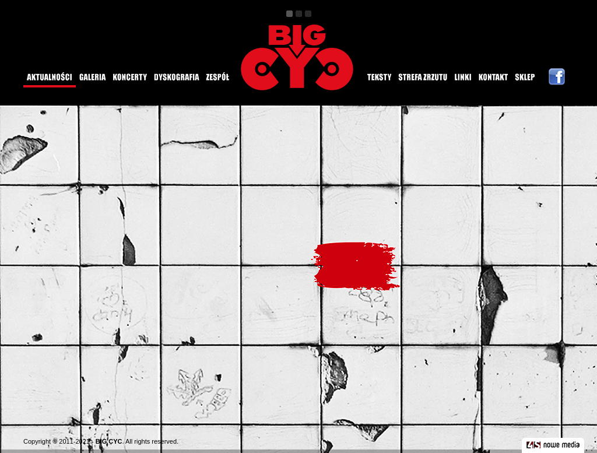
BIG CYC (109, 441)
